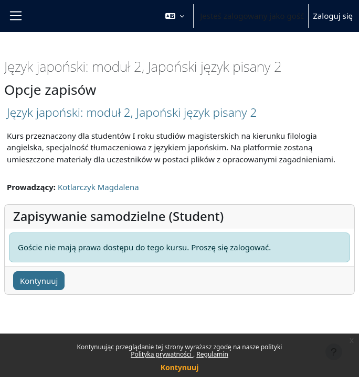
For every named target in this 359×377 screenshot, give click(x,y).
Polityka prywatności (162, 354)
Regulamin (212, 354)
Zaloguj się (333, 15)
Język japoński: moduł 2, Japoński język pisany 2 (132, 112)
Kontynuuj (180, 367)
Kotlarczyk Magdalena (98, 187)
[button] (175, 16)
